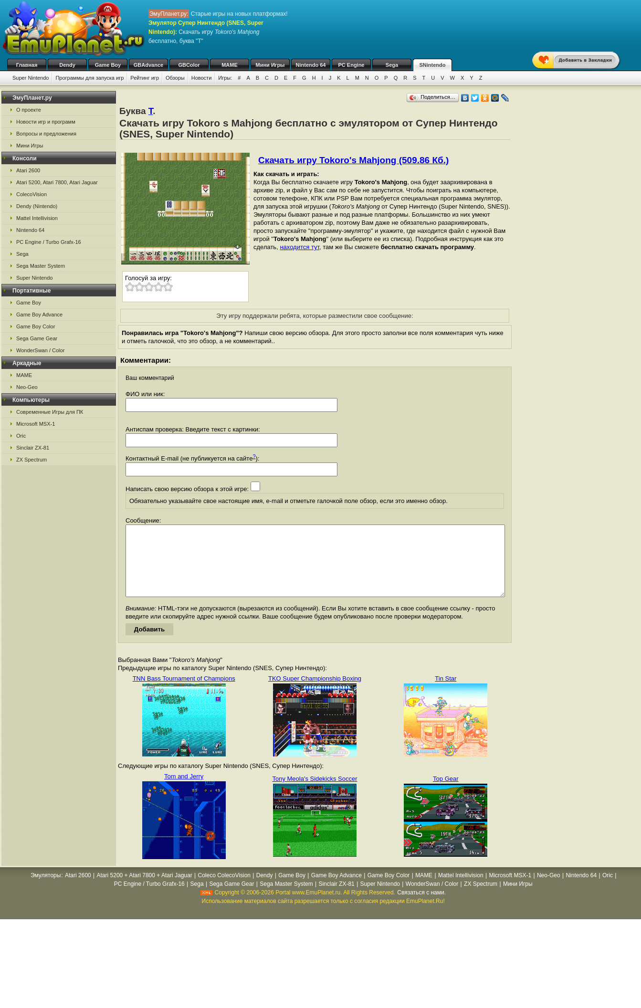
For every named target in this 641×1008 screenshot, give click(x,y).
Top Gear (445, 793)
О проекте (28, 110)
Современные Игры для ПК (49, 412)
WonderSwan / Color (40, 350)
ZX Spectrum (31, 459)
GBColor (189, 65)
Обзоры (175, 78)
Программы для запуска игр (89, 78)
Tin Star (445, 692)
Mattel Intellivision (37, 218)
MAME (229, 65)
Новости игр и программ (45, 122)
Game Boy (108, 65)
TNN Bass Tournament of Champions (184, 692)
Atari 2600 (28, 170)
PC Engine (351, 65)
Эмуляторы (46, 889)
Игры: (225, 78)
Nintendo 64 (311, 65)
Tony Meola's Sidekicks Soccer (314, 793)
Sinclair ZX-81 (32, 448)
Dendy (67, 65)
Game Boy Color (35, 326)
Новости (201, 78)
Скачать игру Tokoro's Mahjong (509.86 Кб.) (353, 160)
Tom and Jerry (183, 790)
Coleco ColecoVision (224, 889)
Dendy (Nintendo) (36, 206)
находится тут (299, 247)
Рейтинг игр (144, 78)
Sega (392, 65)
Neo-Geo (27, 387)
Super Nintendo (30, 78)
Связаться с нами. (421, 906)
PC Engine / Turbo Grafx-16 (48, 242)
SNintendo (433, 65)
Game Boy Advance (39, 314)
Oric (21, 436)
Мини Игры (270, 65)
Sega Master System (40, 266)
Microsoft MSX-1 (35, 424)
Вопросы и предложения (46, 133)
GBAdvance (148, 65)
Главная (27, 65)
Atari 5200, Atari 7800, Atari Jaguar (57, 182)
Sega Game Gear (36, 338)
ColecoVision (31, 194)
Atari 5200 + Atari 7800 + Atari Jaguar (144, 889)
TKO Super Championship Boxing (314, 692)
